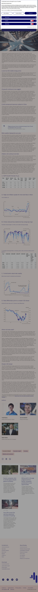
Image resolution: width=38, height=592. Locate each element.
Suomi (10, 3)
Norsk (5, 3)
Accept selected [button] (18, 13)
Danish (3, 3)
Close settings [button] (6, 13)
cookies (8, 10)
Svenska (7, 3)
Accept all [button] (30, 13)
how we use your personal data (16, 10)
